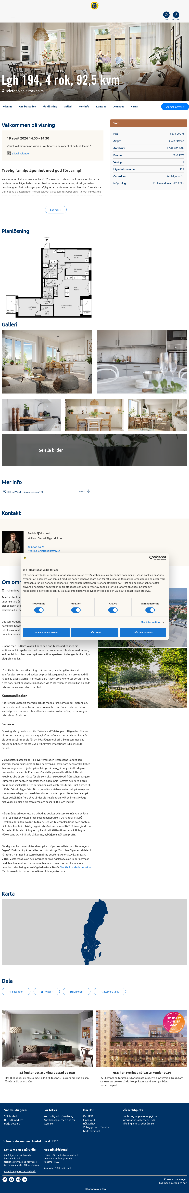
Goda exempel (91, 1130)
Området (118, 106)
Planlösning (50, 106)
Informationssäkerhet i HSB (139, 1119)
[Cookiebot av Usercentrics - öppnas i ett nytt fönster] (151, 558)
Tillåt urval (94, 632)
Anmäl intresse (175, 106)
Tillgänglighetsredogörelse (138, 1123)
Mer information (150, 622)
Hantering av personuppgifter (140, 1116)
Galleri (68, 106)
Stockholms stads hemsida (75, 867)
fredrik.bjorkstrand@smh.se (43, 550)
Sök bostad (10, 1116)
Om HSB (88, 1116)
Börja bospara (12, 1123)
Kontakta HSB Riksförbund (57, 1168)
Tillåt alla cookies (142, 632)
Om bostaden (27, 106)
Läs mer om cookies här (173, 1182)
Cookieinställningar (175, 1179)
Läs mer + (56, 209)
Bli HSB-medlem (13, 1119)
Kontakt (101, 106)
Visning (8, 106)
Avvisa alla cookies (46, 632)
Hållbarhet (89, 1123)
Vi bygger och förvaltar (96, 1127)
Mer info (84, 106)
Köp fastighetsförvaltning (58, 1116)
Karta (134, 106)
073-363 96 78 (35, 547)
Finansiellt (89, 1119)
